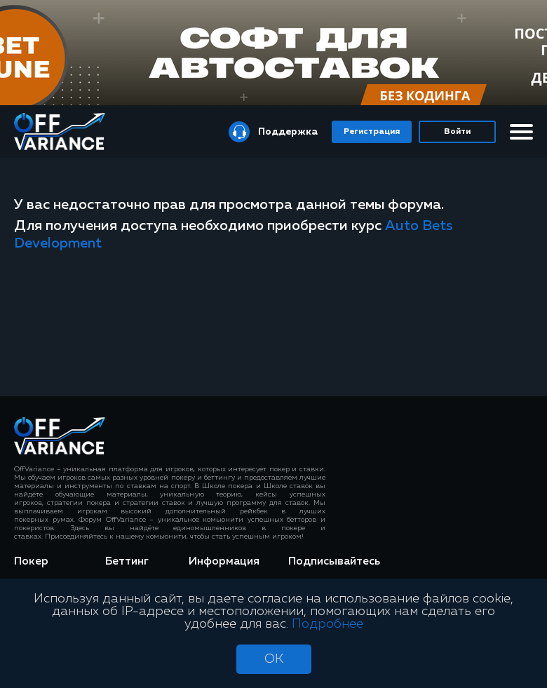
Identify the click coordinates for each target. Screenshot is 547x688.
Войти (457, 132)
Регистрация (372, 132)
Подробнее (327, 624)
